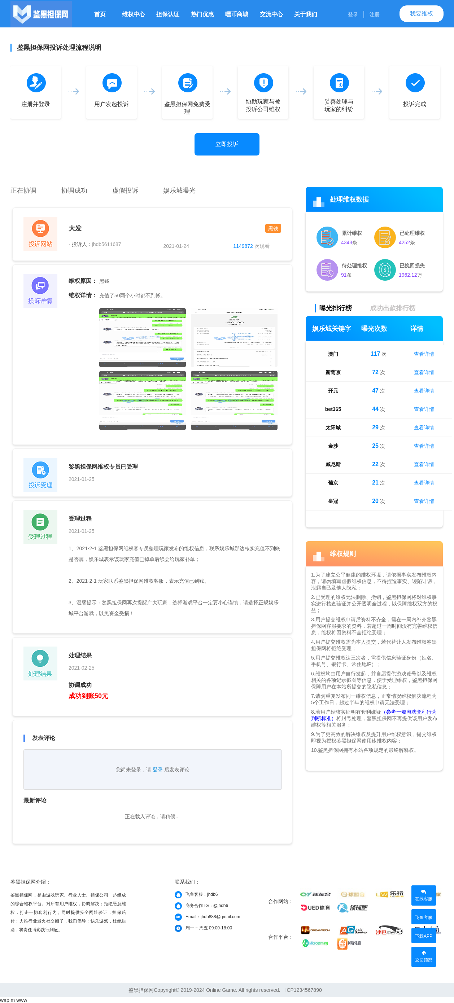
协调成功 (74, 190)
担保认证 (167, 14)
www (21, 1000)
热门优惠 (202, 14)
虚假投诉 (125, 190)
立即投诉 (227, 144)
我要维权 (421, 13)
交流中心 (271, 14)
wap (4, 1000)
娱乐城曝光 (179, 190)
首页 (100, 14)
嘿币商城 (236, 14)
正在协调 (23, 190)
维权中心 (133, 14)
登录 (353, 14)
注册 (375, 14)
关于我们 (305, 14)
